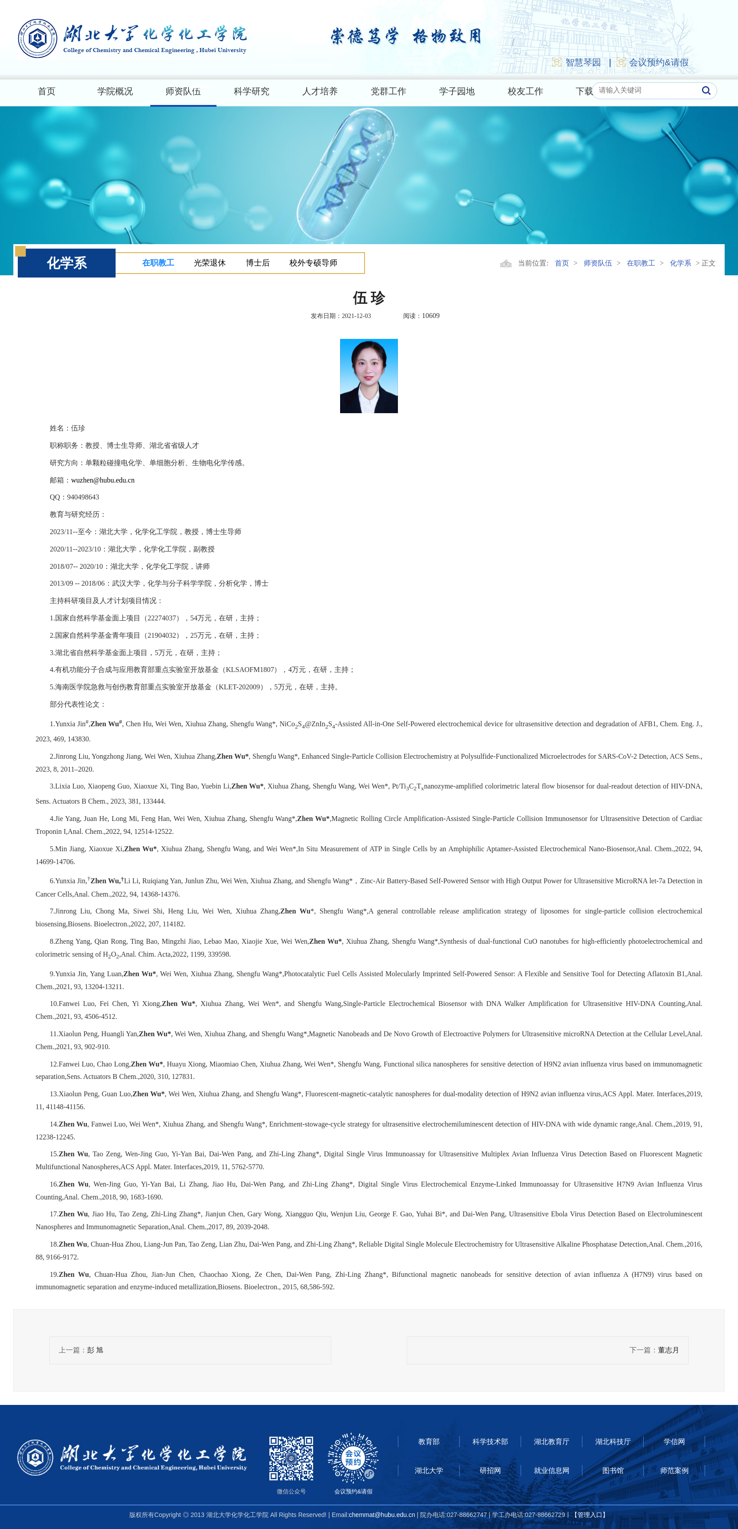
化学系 (680, 263)
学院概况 (115, 91)
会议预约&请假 (652, 61)
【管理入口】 (590, 1514)
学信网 (674, 1441)
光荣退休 (210, 262)
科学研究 (251, 91)
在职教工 (158, 262)
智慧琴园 (576, 61)
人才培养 (320, 91)
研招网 (490, 1470)
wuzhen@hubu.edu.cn (103, 480)
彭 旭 (95, 1350)
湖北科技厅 (613, 1441)
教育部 (429, 1441)
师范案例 (674, 1470)
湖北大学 (429, 1470)
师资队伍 (183, 91)
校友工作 (525, 91)
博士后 (258, 262)
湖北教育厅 (552, 1441)
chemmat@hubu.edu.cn (382, 1514)
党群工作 (388, 91)
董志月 (668, 1350)
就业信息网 (552, 1470)
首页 (47, 91)
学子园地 (457, 91)
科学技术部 (490, 1441)
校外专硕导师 (313, 262)
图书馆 (613, 1470)
